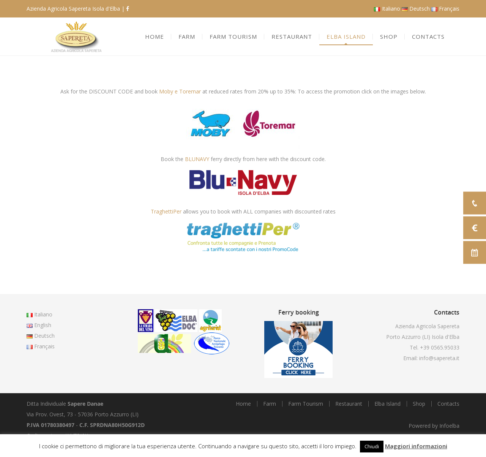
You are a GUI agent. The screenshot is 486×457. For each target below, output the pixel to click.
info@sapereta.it (439, 358)
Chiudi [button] (371, 446)
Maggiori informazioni (416, 446)
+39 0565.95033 (439, 347)
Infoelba (449, 425)
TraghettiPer (166, 211)
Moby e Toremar (180, 91)
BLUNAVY (197, 159)
